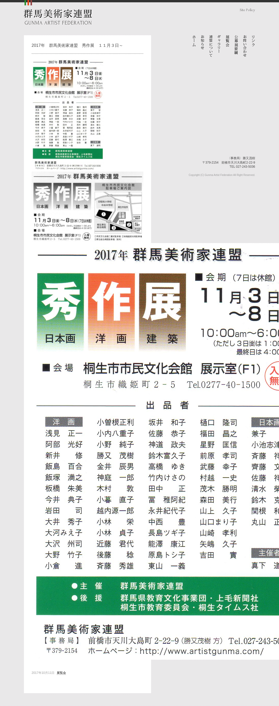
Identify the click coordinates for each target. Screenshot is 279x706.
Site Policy (247, 10)
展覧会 (61, 673)
